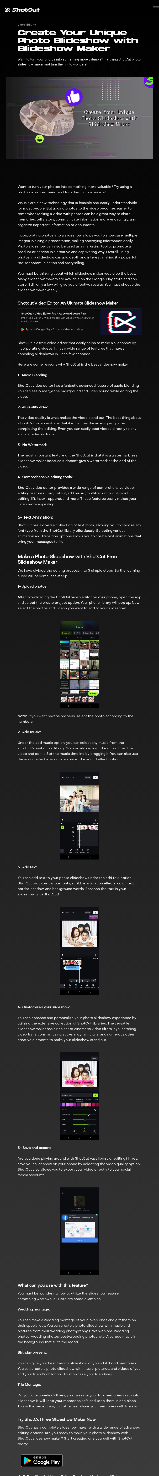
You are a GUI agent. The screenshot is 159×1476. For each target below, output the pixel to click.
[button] (156, 7)
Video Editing (27, 25)
